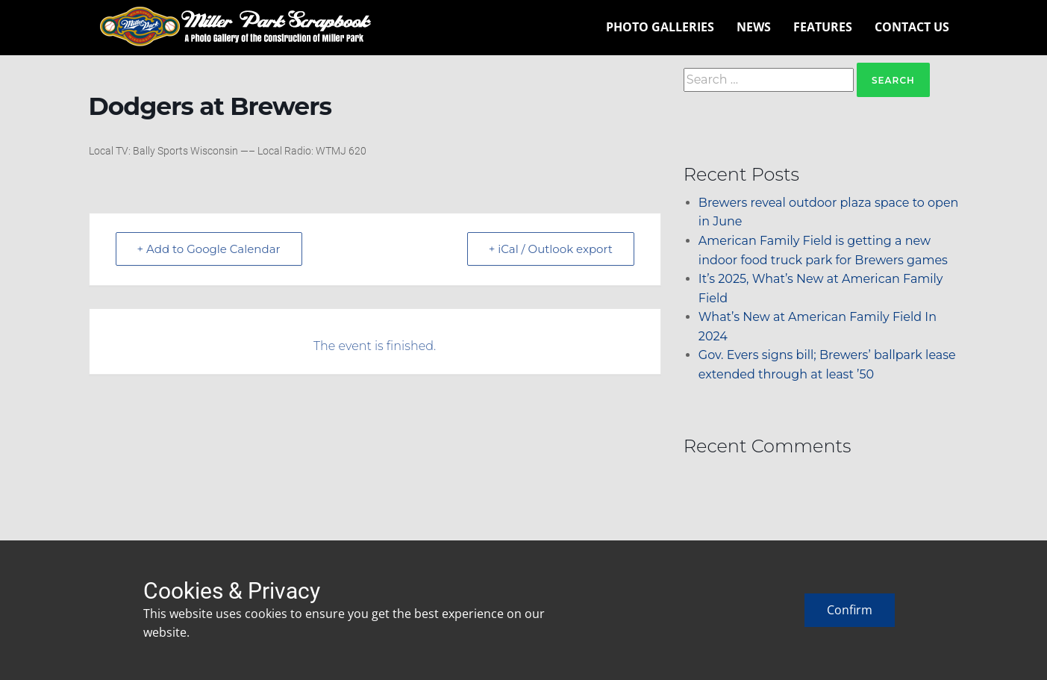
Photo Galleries (660, 27)
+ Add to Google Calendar (209, 249)
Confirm (849, 610)
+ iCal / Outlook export (551, 249)
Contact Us (912, 27)
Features (822, 27)
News (754, 27)
